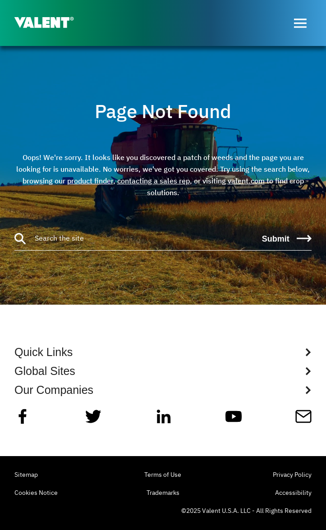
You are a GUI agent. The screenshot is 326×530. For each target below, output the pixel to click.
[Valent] (51, 23)
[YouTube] (233, 420)
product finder (90, 180)
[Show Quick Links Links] (163, 352)
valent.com (246, 180)
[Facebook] (22, 420)
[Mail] (303, 420)
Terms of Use (162, 475)
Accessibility (293, 493)
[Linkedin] (164, 420)
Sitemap (26, 475)
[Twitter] (93, 420)
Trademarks (163, 493)
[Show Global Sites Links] (163, 371)
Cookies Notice (36, 493)
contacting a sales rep (153, 180)
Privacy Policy (292, 475)
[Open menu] (300, 23)
